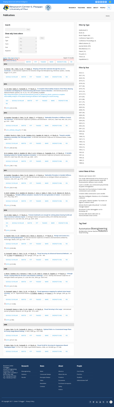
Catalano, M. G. (30, 135)
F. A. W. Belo (8, 89)
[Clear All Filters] (11, 61)
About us (61, 371)
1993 (80, 150)
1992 (80, 152)
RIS (71, 62)
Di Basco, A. (40, 153)
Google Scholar (12, 77)
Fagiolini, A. (53, 273)
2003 (80, 123)
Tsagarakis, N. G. (50, 153)
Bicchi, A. (33, 89)
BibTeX (28, 62)
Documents (61, 380)
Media (89, 8)
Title (9, 58)
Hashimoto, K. (19, 255)
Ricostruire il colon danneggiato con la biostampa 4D (90, 210)
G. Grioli (6, 193)
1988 (80, 163)
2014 (80, 94)
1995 (80, 144)
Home (108, 16)
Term (6, 44)
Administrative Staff (82, 380)
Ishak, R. (29, 69)
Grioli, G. (46, 135)
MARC (51, 62)
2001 (80, 128)
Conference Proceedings (86, 41)
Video (41, 380)
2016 (80, 89)
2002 (80, 126)
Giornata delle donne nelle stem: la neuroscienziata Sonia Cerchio (89, 214)
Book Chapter (83, 35)
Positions (61, 377)
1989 (80, 160)
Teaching (81, 8)
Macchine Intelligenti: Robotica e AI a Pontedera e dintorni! (93, 197)
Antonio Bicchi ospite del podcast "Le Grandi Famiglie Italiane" (92, 206)
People (102, 8)
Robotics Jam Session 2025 (87, 176)
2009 (80, 107)
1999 (80, 134)
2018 (80, 83)
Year (6, 47)
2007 (80, 112)
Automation (85, 228)
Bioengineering (99, 228)
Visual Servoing (83, 233)
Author (7, 37)
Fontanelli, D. (23, 89)
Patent (81, 51)
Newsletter (43, 383)
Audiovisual (82, 30)
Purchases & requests (64, 383)
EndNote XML (62, 62)
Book (80, 33)
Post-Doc (79, 374)
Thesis (81, 57)
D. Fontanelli (8, 253)
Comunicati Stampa (45, 374)
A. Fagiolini (7, 236)
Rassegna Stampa (45, 377)
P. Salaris (7, 329)
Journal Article (83, 46)
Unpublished (82, 59)
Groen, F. (50, 293)
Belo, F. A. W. (19, 69)
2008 (80, 110)
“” (38, 90)
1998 (80, 136)
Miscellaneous (83, 49)
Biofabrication (83, 231)
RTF (35, 62)
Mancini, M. (60, 193)
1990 (80, 158)
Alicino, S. (33, 236)
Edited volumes (83, 43)
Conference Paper (84, 38)
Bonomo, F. (31, 193)
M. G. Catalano (8, 153)
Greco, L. (30, 329)
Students (79, 377)
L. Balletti (7, 135)
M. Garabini (7, 117)
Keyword (8, 50)
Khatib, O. (41, 293)
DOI (7, 101)
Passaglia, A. (15, 117)
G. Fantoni (7, 69)
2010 (80, 104)
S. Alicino (7, 273)
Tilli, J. (13, 69)
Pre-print (81, 54)
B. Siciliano (34, 293)
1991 (80, 155)
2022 (80, 73)
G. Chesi (9, 255)
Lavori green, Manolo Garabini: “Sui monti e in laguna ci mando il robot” (93, 201)
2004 (80, 120)
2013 (80, 97)
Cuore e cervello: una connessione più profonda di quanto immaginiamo (93, 185)
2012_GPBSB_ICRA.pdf (13, 130)
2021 (80, 75)
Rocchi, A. (14, 135)
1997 (80, 139)
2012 (80, 99)
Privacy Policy (30, 401)
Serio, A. (38, 193)
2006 (80, 115)
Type (6, 40)
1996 (80, 142)
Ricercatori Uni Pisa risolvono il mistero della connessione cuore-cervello (92, 190)
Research (72, 8)
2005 (80, 118)
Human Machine (93, 231)
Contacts (42, 386)
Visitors (60, 389)
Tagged (43, 62)
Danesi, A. (16, 309)
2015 (80, 91)
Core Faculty (80, 371)
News (41, 371)
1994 (80, 147)
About (95, 8)
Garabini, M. (40, 135)
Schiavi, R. (46, 273)
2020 (80, 78)
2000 (80, 131)
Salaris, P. (15, 89)
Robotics (103, 230)
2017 (80, 86)
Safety (60, 386)
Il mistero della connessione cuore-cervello (92, 193)
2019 (80, 81)
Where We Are (62, 374)
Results (24, 377)
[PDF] (8, 108)
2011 (80, 102)
